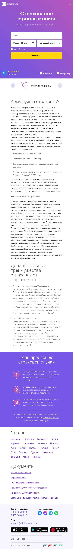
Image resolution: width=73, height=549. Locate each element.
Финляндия (47, 452)
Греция (54, 439)
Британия (29, 439)
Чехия (26, 457)
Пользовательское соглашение (26, 483)
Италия (54, 443)
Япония (37, 457)
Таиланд (23, 452)
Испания (42, 443)
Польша (44, 448)
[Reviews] (10, 73)
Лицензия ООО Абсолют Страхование (29, 488)
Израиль (15, 443)
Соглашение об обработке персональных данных (34, 498)
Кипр (13, 448)
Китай (22, 448)
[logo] (10, 4)
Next (60, 85)
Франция (15, 457)
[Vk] (40, 513)
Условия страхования (21, 472)
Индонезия (28, 443)
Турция (34, 452)
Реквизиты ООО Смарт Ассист (25, 493)
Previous (13, 85)
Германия (42, 439)
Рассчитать (37, 56)
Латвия (32, 448)
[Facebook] (45, 513)
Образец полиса (18, 477)
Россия (55, 448)
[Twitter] (18, 539)
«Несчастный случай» (27, 318)
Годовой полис (19, 49)
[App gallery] (59, 530)
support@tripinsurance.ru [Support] (24, 523)
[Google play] (39, 530)
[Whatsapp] (56, 513)
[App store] (46, 73)
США (13, 452)
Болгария (15, 439)
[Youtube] (23, 539)
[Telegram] (51, 513)
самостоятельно (51, 417)
